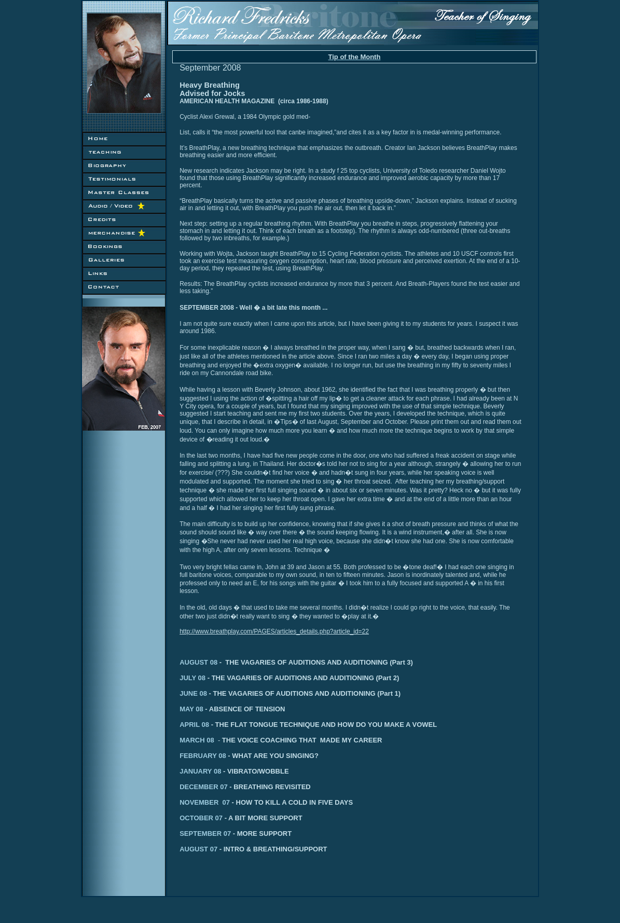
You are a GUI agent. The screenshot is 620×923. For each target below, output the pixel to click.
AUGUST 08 (198, 662)
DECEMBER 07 (206, 787)
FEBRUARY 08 (247, 756)
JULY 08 (194, 678)
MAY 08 (192, 709)
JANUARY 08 (203, 771)
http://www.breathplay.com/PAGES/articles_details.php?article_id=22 (274, 631)
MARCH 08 (201, 740)
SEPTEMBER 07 (236, 833)
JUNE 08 (194, 693)
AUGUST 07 (202, 849)
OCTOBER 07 (225, 818)
